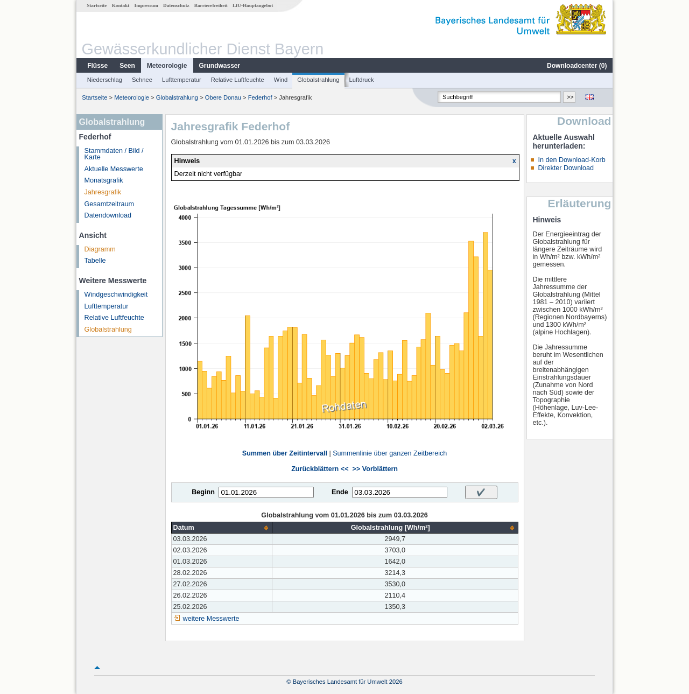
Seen (127, 65)
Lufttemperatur (181, 79)
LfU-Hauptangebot (253, 5)
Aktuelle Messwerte (114, 169)
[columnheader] (221, 528)
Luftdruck (361, 79)
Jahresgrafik (103, 192)
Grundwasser (220, 65)
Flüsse (97, 65)
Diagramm (100, 249)
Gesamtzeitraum (109, 204)
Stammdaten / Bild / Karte (114, 154)
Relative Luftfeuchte (237, 79)
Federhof (260, 97)
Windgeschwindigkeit (116, 294)
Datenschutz (176, 5)
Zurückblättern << (319, 469)
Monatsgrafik (104, 180)
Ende (340, 492)
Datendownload (108, 215)
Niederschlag (104, 79)
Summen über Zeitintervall (284, 453)
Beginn (203, 492)
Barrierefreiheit (211, 5)
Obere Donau (223, 97)
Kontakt (121, 5)
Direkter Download (566, 168)
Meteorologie (167, 65)
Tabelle (95, 260)
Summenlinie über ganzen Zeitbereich (390, 453)
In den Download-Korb (571, 160)
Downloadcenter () (577, 65)
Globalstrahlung (318, 79)
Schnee (142, 79)
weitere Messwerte (211, 618)
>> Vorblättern (375, 469)
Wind (281, 79)
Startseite (97, 5)
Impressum (146, 5)
